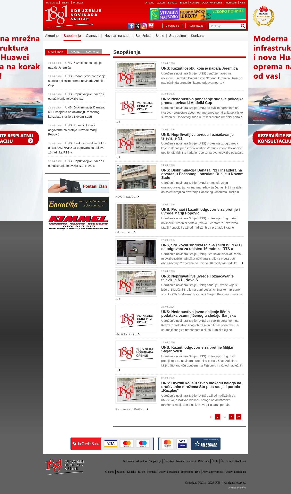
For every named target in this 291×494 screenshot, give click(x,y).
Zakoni (161, 2)
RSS (242, 2)
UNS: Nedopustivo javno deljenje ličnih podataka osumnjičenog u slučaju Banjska (198, 314)
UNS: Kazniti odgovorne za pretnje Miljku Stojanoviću (197, 349)
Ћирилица (52, 2)
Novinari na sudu (117, 36)
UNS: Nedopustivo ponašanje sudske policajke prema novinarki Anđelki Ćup (202, 101)
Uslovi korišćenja (212, 2)
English (65, 2)
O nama (150, 2)
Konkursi (197, 36)
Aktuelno (52, 36)
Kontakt (195, 2)
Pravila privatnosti (213, 471)
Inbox (243, 487)
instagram (144, 26)
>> (238, 416)
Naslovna (128, 461)
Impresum (231, 2)
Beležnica (143, 36)
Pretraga (244, 26)
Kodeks (173, 2)
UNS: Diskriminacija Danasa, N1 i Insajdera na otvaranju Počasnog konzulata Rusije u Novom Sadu (202, 174)
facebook (131, 26)
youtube (151, 26)
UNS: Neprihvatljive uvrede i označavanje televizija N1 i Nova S (197, 278)
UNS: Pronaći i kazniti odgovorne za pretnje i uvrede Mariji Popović (200, 211)
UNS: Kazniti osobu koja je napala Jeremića (199, 68)
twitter (137, 26)
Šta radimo (177, 36)
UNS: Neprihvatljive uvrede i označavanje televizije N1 (197, 136)
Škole (160, 36)
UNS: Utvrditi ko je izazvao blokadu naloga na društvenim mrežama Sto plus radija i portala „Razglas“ (201, 386)
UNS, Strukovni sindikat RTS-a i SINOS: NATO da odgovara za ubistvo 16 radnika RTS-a (201, 247)
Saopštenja (72, 36)
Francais (78, 2)
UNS (73, 16)
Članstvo (92, 36)
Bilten (184, 2)
